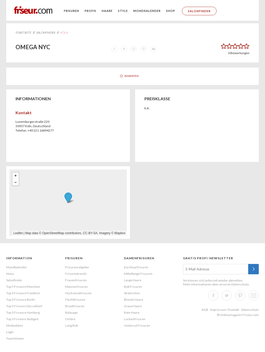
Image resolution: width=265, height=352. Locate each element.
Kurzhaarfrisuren (136, 267)
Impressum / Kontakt (224, 310)
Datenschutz (240, 284)
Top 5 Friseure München (23, 287)
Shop (170, 10)
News (10, 274)
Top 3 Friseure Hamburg (23, 312)
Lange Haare (132, 280)
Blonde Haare (133, 299)
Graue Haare (133, 306)
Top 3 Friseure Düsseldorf (24, 306)
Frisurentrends (76, 274)
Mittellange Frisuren (138, 274)
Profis (90, 10)
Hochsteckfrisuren (78, 293)
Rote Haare (131, 312)
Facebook (213, 295)
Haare (107, 10)
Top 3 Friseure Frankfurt (23, 293)
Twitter (227, 295)
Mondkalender (147, 10)
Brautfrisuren (74, 306)
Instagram (253, 295)
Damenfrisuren (139, 258)
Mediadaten (14, 325)
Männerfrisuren (76, 287)
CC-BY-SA (90, 233)
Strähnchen (132, 293)
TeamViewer (15, 338)
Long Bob (71, 325)
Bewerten (131, 75)
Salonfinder (199, 11)
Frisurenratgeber (77, 267)
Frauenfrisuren (76, 280)
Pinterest (240, 295)
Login (10, 332)
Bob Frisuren (133, 287)
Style (123, 10)
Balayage (71, 312)
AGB (205, 310)
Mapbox (120, 233)
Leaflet (18, 233)
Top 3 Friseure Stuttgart (22, 319)
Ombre (70, 319)
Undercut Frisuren (137, 325)
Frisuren (71, 10)
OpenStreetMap (53, 233)
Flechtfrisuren (75, 299)
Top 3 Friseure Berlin (20, 299)
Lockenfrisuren (134, 319)
